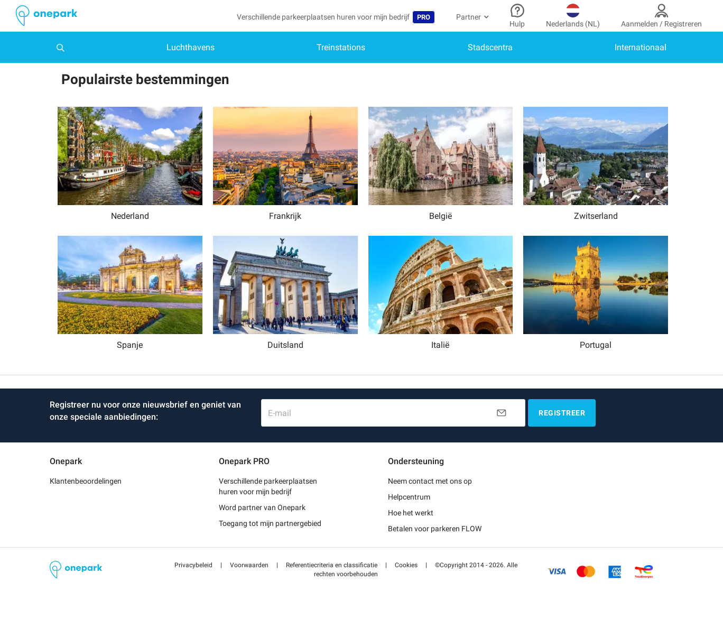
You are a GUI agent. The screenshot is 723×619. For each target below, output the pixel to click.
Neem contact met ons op (430, 478)
